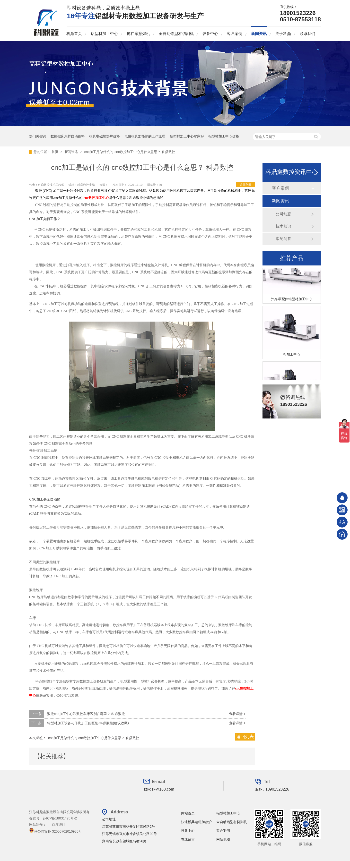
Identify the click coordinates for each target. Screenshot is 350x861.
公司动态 (283, 214)
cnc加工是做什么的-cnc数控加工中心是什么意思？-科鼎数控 (129, 152)
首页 (55, 152)
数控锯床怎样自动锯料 (68, 136)
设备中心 (210, 34)
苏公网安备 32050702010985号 (55, 831)
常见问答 (283, 239)
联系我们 (307, 34)
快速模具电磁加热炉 (196, 822)
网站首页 (188, 813)
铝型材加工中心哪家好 (187, 136)
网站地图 (223, 839)
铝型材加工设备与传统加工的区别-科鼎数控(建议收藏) (88, 723)
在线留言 (188, 839)
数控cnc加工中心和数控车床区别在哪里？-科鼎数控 (86, 714)
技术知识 (283, 226)
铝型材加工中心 (104, 34)
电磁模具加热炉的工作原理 (144, 136)
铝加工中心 (291, 355)
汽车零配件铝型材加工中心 (291, 300)
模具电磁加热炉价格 (104, 136)
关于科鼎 (283, 34)
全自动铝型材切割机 (176, 34)
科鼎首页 (74, 34)
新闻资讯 (259, 34)
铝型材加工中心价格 (223, 136)
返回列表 (245, 184)
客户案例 (234, 34)
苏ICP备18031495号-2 (60, 818)
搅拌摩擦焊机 (138, 34)
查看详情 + (237, 714)
